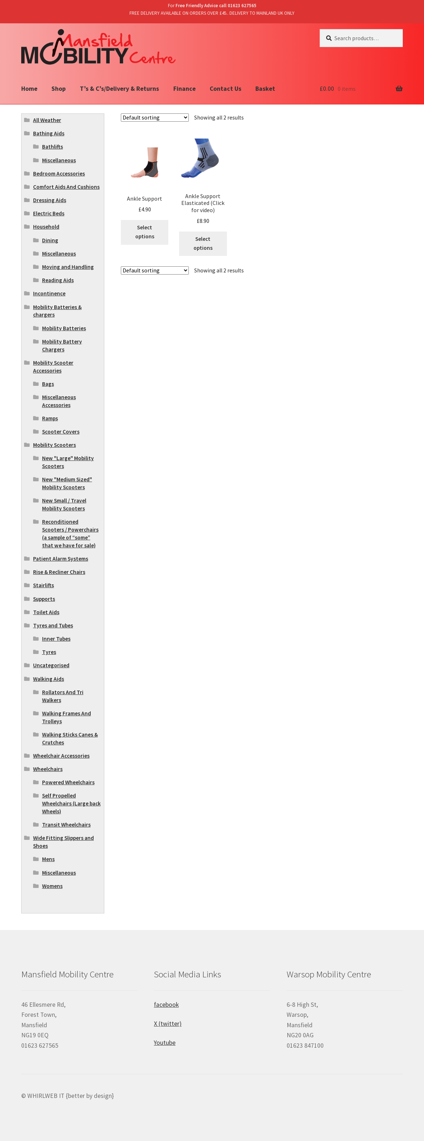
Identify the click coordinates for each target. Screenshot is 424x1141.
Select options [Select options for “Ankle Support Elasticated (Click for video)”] (203, 243)
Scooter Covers (60, 431)
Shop (58, 89)
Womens (52, 886)
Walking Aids (48, 678)
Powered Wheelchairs (68, 782)
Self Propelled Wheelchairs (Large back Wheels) (71, 803)
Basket (265, 89)
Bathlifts (52, 146)
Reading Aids (58, 280)
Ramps (50, 418)
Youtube (164, 1043)
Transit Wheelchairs (66, 824)
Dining (50, 240)
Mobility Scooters (54, 444)
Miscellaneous (59, 160)
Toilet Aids (46, 612)
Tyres (49, 652)
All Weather (47, 120)
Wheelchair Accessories (61, 755)
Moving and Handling (68, 266)
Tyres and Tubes (53, 625)
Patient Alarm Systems (60, 558)
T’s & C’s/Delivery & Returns (119, 89)
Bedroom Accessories (59, 173)
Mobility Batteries (64, 328)
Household (46, 226)
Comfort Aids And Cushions (66, 186)
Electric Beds (48, 213)
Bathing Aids (48, 133)
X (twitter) (168, 1024)
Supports (44, 598)
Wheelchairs (48, 769)
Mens (48, 859)
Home (29, 89)
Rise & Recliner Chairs (59, 572)
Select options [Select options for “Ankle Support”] (144, 232)
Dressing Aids (49, 200)
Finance (184, 89)
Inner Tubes (56, 638)
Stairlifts (43, 585)
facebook (166, 1005)
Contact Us (225, 89)
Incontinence (49, 293)
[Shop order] (155, 117)
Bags (48, 383)
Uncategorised (51, 665)
